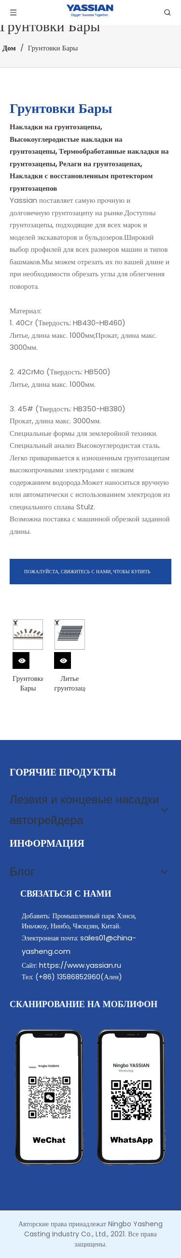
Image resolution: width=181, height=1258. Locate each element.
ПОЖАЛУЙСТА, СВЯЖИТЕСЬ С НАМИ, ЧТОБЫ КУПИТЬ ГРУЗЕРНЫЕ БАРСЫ (87, 576)
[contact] (90, 1097)
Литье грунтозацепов (69, 683)
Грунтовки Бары (28, 683)
